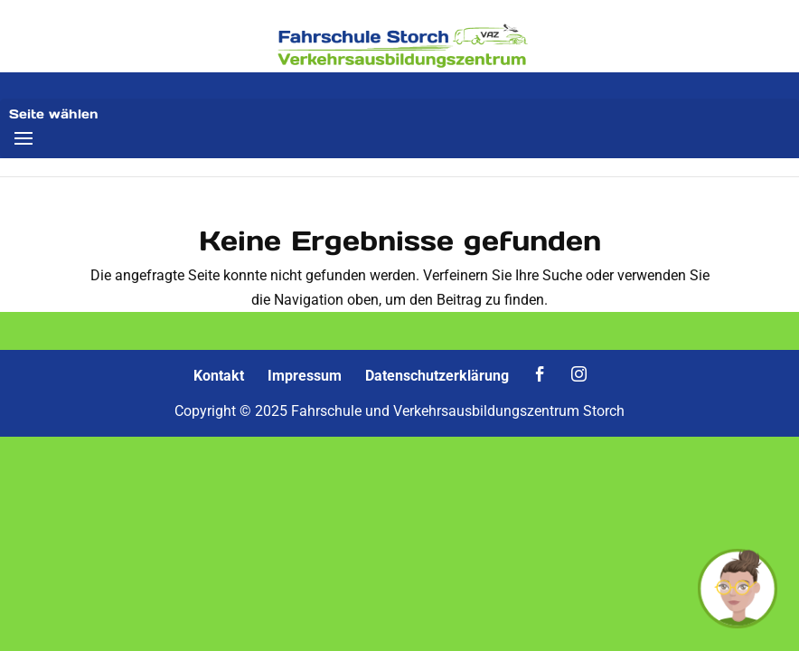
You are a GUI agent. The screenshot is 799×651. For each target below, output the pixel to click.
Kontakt (218, 375)
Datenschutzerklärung (437, 375)
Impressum (305, 375)
